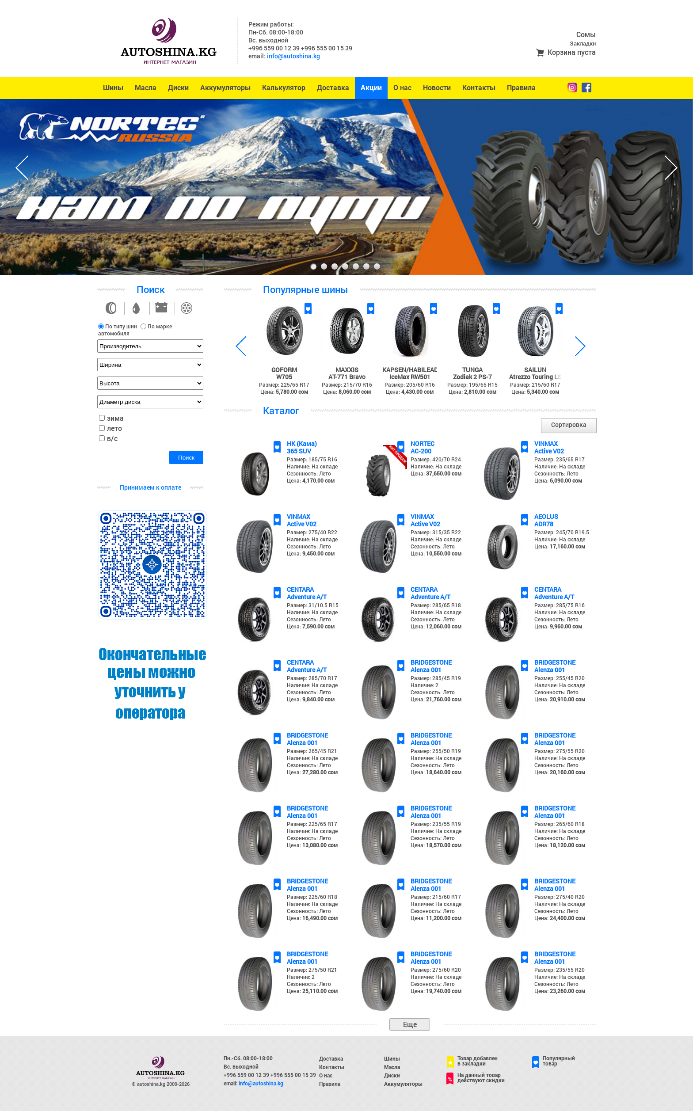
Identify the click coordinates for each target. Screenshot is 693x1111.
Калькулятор (283, 88)
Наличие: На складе (312, 466)
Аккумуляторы (225, 88)
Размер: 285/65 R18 (436, 605)
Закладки (583, 43)
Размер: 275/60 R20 (436, 969)
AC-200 (421, 451)
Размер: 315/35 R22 (436, 532)
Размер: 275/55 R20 (559, 750)
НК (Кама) (302, 443)
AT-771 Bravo (347, 377)
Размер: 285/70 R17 (312, 677)
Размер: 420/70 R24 (436, 459)
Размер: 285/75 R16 (559, 605)
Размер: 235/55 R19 (436, 823)
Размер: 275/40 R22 (312, 532)
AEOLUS (546, 516)
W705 (284, 377)
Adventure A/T (307, 597)
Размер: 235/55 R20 (559, 969)
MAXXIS (346, 369)
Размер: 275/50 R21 (312, 969)
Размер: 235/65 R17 (559, 459)
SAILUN (535, 369)
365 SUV (299, 451)
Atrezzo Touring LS (535, 377)
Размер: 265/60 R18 (559, 823)
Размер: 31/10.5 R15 (313, 605)
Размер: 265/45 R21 (312, 750)
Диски (178, 88)
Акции (371, 88)
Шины (113, 88)
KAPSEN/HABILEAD (410, 369)
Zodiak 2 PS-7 (472, 377)
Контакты (478, 88)
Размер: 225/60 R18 (312, 896)
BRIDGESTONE (431, 662)
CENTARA (300, 589)
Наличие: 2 (424, 685)
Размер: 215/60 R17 (436, 896)
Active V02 (549, 451)
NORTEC (422, 443)
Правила (521, 88)
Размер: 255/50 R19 (436, 750)
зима (115, 417)
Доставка (333, 88)
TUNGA (472, 369)
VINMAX (546, 443)
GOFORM (284, 369)
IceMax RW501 (409, 377)
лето (114, 428)
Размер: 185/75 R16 (312, 459)
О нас (402, 88)
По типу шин (121, 326)
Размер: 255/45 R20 (559, 677)
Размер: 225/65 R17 (312, 823)
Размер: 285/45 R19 (436, 677)
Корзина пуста (572, 52)
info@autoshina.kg (293, 56)
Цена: (311, 480)
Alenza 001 (426, 670)
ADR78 (543, 524)
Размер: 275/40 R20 (559, 896)
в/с (112, 438)
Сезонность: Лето (309, 473)
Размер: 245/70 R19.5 (561, 532)
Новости (437, 88)
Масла (145, 88)
